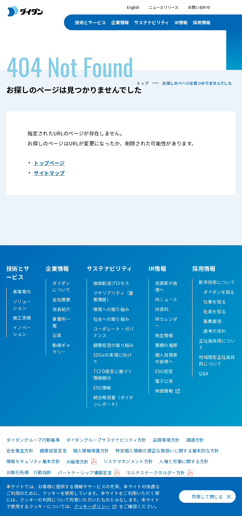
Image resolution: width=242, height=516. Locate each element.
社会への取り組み (111, 327)
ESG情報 (102, 396)
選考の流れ (214, 339)
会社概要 (61, 308)
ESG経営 (164, 380)
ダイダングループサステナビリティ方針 (106, 448)
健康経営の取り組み (113, 353)
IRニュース (166, 308)
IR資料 (162, 318)
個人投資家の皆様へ (166, 366)
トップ (142, 83)
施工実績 (22, 318)
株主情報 (164, 344)
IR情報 (181, 22)
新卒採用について (217, 290)
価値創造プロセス (111, 291)
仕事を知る (214, 310)
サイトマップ (49, 173)
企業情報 (120, 22)
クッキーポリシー (92, 506)
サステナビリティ (151, 22)
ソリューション (22, 304)
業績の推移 (166, 353)
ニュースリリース (163, 7)
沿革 (56, 344)
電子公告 (164, 389)
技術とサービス (90, 22)
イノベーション (22, 330)
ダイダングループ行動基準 (33, 448)
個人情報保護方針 (91, 459)
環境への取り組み (111, 318)
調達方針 (195, 448)
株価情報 (164, 399)
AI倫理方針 (77, 470)
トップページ (49, 163)
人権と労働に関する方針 (184, 470)
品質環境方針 (166, 448)
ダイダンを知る (218, 300)
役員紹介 (61, 318)
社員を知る (214, 320)
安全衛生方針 (19, 459)
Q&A (203, 382)
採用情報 (201, 22)
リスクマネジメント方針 (128, 470)
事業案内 (22, 291)
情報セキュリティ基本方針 (33, 470)
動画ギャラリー (61, 356)
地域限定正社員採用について (217, 368)
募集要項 (212, 329)
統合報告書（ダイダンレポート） (113, 409)
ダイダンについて (61, 294)
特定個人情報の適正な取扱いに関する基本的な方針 (167, 459)
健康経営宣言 (53, 459)
